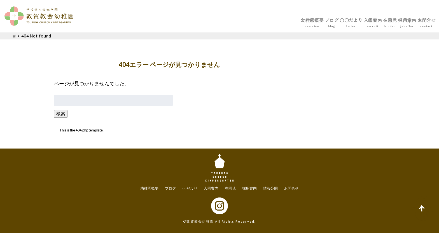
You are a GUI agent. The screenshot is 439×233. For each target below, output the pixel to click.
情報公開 (270, 188)
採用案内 (389, 20)
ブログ (266, 20)
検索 (60, 113)
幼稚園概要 (234, 20)
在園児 (360, 20)
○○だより (297, 20)
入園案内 (331, 20)
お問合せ (420, 20)
